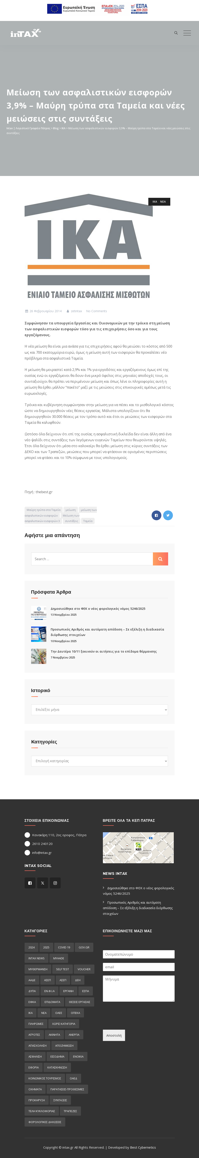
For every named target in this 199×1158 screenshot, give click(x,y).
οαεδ (73, 1078)
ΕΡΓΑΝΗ (68, 991)
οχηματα (35, 1089)
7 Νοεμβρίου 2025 (63, 657)
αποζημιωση (64, 1046)
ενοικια (78, 1056)
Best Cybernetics (143, 1147)
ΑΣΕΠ (47, 980)
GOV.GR (84, 947)
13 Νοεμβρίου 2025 (64, 615)
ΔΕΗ (77, 980)
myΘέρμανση (37, 969)
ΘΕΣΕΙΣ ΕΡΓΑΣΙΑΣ (79, 1002)
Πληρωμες (35, 1024)
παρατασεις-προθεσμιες (67, 1089)
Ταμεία (87, 521)
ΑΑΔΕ (31, 980)
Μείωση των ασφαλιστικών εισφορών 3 (52, 518)
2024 (31, 947)
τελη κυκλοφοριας (41, 1111)
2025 (46, 947)
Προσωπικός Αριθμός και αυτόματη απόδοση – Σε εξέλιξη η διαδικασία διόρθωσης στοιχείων (138, 908)
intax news (36, 958)
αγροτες (34, 1035)
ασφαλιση (35, 1056)
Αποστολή (114, 1035)
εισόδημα (57, 1056)
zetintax (74, 311)
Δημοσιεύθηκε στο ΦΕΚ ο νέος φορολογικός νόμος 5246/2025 (98, 609)
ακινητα (54, 1035)
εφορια (33, 1067)
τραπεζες (70, 1111)
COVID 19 (64, 947)
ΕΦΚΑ (32, 1002)
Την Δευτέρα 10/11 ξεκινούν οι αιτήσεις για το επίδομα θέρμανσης (104, 651)
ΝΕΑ (163, 201)
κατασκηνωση (57, 1067)
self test (62, 969)
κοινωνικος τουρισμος (44, 1078)
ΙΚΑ (155, 201)
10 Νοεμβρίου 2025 (64, 641)
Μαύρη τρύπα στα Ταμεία (43, 510)
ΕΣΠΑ (85, 991)
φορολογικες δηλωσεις (44, 1122)
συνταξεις (60, 1100)
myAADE (58, 958)
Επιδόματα (52, 1002)
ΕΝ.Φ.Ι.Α (49, 991)
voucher (84, 969)
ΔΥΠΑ (32, 991)
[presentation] (136, 1022)
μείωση (71, 510)
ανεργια (74, 1035)
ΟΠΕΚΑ (75, 1013)
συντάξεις (71, 521)
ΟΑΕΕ (58, 1013)
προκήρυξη (36, 1100)
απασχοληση (37, 1046)
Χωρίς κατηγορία (63, 1024)
